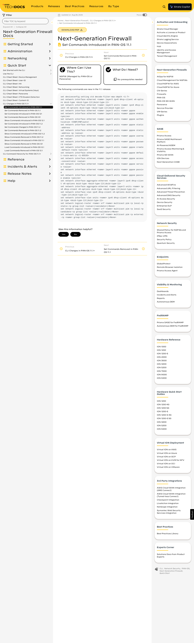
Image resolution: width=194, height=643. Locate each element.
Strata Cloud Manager (167, 30)
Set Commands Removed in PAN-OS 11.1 (23, 110)
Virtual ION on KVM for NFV (170, 461)
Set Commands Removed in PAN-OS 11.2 (23, 130)
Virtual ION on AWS (166, 450)
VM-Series (162, 112)
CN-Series (162, 91)
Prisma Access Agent (167, 271)
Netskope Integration (167, 508)
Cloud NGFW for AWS (168, 84)
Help (11, 180)
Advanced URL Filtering (168, 189)
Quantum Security (166, 244)
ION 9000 (162, 375)
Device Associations (167, 44)
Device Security (164, 203)
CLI (161, 569)
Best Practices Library (167, 534)
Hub (159, 47)
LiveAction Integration (168, 504)
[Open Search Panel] (165, 6)
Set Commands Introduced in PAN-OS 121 (23, 114)
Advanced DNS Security (168, 196)
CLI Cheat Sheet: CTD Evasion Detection (21, 97)
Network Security (172, 569)
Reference (16, 159)
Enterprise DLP (164, 207)
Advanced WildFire (166, 186)
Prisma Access (164, 136)
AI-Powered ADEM (166, 146)
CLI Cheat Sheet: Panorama (15, 94)
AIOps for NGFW (165, 77)
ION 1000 (161, 347)
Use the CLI (8, 74)
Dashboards (163, 292)
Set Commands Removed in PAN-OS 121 (23, 117)
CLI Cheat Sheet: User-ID (14, 80)
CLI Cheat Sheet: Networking (16, 87)
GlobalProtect (163, 264)
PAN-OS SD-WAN (166, 102)
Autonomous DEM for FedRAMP (172, 327)
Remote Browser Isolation (169, 268)
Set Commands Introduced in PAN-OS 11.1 (23, 107)
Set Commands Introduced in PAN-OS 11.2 (24, 124)
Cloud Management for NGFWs (172, 81)
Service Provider (165, 109)
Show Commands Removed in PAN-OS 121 (24, 144)
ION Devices (163, 159)
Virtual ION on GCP (166, 457)
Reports (161, 299)
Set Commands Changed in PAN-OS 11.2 (22, 127)
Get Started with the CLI (14, 70)
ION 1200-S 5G (164, 419)
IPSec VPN (162, 237)
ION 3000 (162, 361)
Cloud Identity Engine (167, 37)
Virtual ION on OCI (166, 464)
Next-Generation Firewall (76, 20)
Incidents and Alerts (166, 296)
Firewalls (161, 95)
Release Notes (20, 173)
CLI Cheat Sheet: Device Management (20, 77)
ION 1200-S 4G (164, 416)
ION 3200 (161, 365)
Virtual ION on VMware (168, 468)
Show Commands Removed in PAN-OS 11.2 (24, 137)
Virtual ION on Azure (167, 454)
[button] (192, 514)
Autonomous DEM (166, 302)
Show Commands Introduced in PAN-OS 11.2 (25, 134)
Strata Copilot (180, 7)
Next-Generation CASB (168, 163)
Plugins (160, 116)
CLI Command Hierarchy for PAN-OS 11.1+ (22, 154)
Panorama (162, 105)
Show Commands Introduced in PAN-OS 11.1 (24, 140)
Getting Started (20, 44)
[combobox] (25, 21)
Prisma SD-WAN (165, 156)
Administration (20, 51)
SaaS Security (164, 210)
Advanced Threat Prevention (171, 192)
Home (60, 20)
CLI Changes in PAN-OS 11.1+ (16, 104)
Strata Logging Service (168, 40)
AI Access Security (166, 200)
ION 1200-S (162, 354)
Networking (17, 58)
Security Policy (164, 240)
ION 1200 (161, 351)
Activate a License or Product (171, 33)
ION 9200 (162, 379)
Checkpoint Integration (168, 501)
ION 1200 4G (163, 405)
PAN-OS (161, 98)
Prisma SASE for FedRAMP (170, 323)
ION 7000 (162, 372)
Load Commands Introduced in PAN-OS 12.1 (24, 147)
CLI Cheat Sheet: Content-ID (16, 100)
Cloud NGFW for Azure (168, 88)
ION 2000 (162, 358)
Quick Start (17, 65)
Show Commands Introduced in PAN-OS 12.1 (25, 120)
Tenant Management (167, 57)
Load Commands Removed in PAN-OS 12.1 (24, 150)
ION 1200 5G (163, 409)
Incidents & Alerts (22, 166)
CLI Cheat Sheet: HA (12, 84)
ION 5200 (161, 368)
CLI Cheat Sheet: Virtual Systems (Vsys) (21, 90)
